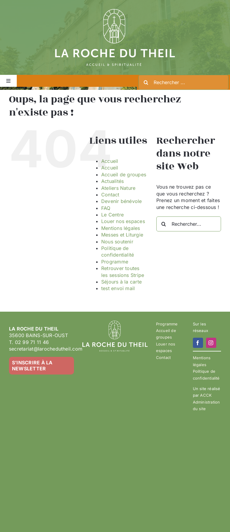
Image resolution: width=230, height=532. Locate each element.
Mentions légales (120, 228)
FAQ (106, 208)
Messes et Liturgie (122, 235)
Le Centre (112, 215)
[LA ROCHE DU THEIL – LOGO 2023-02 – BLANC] (115, 11)
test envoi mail (118, 288)
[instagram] (211, 343)
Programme (114, 262)
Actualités (112, 181)
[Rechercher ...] (183, 82)
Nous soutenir (117, 242)
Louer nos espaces (123, 221)
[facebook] (198, 343)
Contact (110, 195)
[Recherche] (145, 82)
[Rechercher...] (188, 223)
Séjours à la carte (121, 282)
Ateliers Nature (118, 188)
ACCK (206, 395)
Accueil (109, 161)
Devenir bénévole (121, 201)
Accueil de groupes (123, 175)
